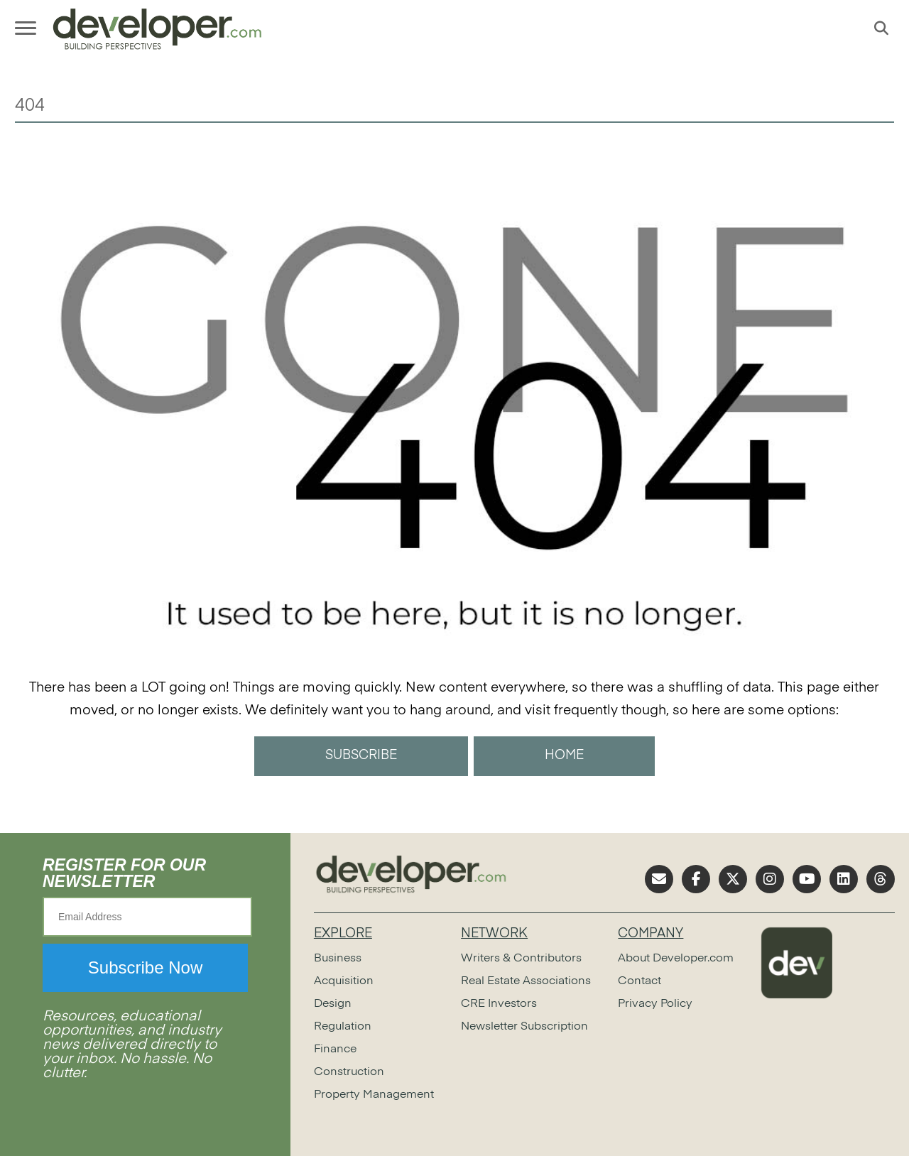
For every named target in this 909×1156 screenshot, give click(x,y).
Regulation (342, 1026)
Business (337, 958)
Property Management (374, 1095)
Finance (335, 1049)
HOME (564, 755)
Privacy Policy (655, 1004)
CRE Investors (499, 1004)
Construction (349, 1072)
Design (333, 1004)
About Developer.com (676, 958)
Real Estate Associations (526, 981)
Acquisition (344, 981)
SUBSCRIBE (361, 755)
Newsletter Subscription (524, 1026)
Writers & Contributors (521, 958)
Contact (639, 981)
